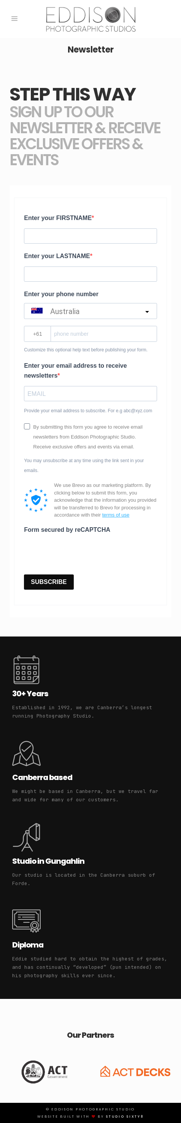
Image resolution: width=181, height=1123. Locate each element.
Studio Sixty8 (125, 1116)
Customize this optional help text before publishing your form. (86, 350)
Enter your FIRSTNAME (58, 218)
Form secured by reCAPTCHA (67, 529)
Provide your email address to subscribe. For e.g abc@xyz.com (88, 410)
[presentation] (82, 553)
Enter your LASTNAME (57, 256)
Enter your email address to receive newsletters (75, 370)
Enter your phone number (61, 294)
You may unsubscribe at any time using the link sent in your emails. (84, 465)
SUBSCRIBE (49, 582)
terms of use (116, 515)
